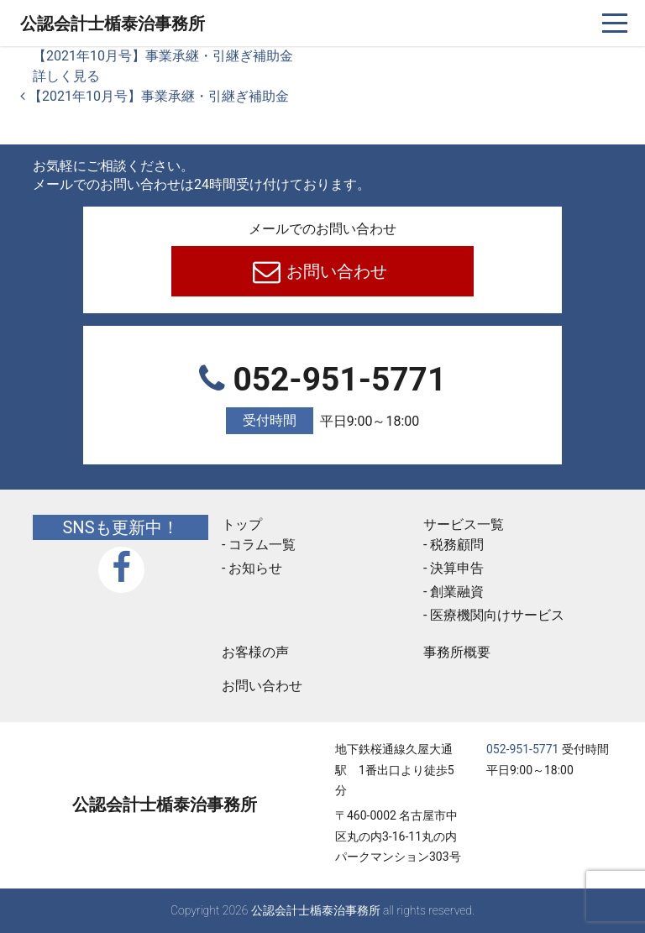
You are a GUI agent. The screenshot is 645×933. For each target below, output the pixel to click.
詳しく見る (66, 76)
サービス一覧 (463, 524)
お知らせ (255, 568)
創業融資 (457, 592)
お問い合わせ (335, 271)
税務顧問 (457, 545)
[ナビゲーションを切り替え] (615, 23)
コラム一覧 (262, 545)
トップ (242, 524)
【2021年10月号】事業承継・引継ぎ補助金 (163, 56)
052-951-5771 (322, 397)
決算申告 (457, 568)
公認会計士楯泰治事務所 (112, 23)
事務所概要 (456, 652)
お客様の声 (255, 652)
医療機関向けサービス (497, 615)
